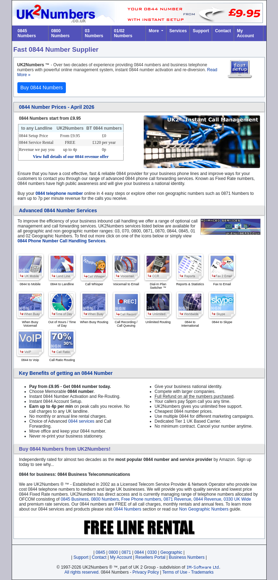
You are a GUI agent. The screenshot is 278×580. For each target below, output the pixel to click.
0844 (139, 552)
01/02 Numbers (123, 33)
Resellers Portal (150, 557)
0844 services (81, 421)
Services (178, 30)
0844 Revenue (207, 499)
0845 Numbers (27, 33)
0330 (152, 552)
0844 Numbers (127, 509)
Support (201, 30)
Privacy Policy (145, 572)
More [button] (154, 30)
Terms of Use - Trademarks (188, 572)
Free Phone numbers (141, 499)
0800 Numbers (60, 33)
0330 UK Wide (237, 499)
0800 (113, 552)
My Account (245, 33)
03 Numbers (94, 33)
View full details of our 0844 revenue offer (71, 156)
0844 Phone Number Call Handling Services (62, 240)
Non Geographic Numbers (203, 509)
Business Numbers (187, 557)
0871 (126, 552)
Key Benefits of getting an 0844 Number (66, 373)
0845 (100, 552)
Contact (223, 30)
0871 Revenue (177, 499)
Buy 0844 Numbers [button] (42, 87)
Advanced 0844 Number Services (58, 210)
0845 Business (75, 499)
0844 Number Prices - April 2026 (57, 107)
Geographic (171, 552)
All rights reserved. (82, 572)
